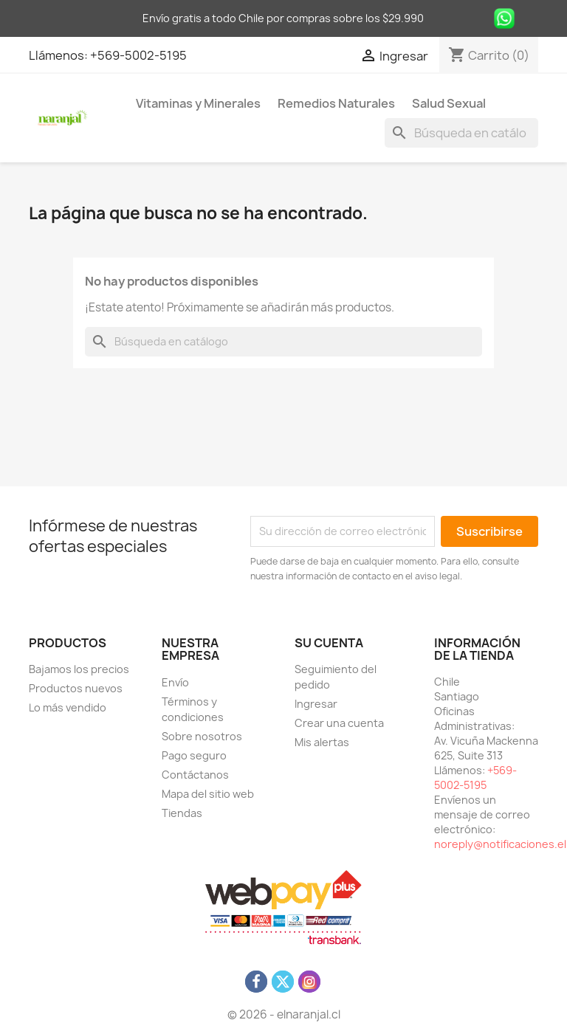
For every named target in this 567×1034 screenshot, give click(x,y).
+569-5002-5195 (138, 55)
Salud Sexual (449, 103)
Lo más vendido (67, 707)
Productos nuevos (76, 688)
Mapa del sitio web (208, 794)
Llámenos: (59, 55)
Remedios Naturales (336, 103)
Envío (175, 682)
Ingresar (316, 704)
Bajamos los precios (79, 669)
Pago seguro (194, 755)
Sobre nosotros (202, 736)
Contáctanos (195, 775)
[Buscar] (461, 133)
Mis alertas (322, 742)
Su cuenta (329, 643)
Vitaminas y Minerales (198, 103)
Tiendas (182, 813)
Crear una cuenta (339, 723)
